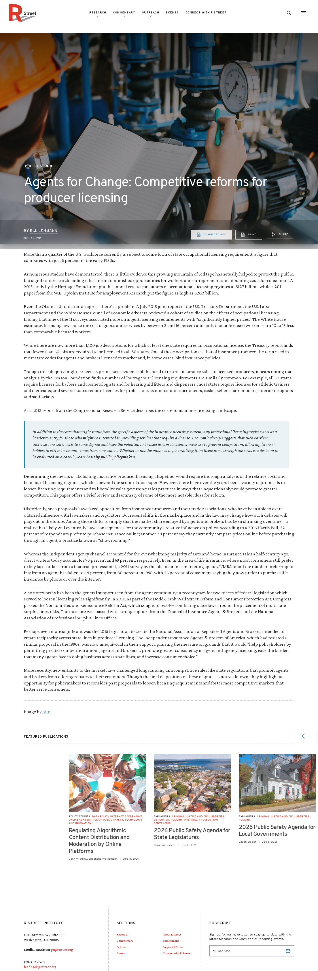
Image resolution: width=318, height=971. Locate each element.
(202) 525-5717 (34, 962)
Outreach (150, 14)
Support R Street (173, 947)
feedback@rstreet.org (40, 967)
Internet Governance (292, 816)
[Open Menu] (303, 13)
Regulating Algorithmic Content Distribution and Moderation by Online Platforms (265, 841)
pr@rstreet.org (62, 949)
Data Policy (266, 816)
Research (97, 14)
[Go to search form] (289, 13)
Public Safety (279, 819)
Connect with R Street (206, 13)
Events (172, 13)
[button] (280, 252)
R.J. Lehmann (44, 249)
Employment (171, 940)
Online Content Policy (251, 819)
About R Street (172, 934)
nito (46, 711)
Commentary (124, 14)
